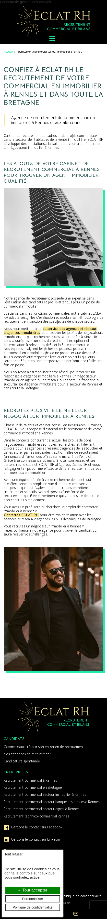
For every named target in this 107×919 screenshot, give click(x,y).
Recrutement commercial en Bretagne (33, 787)
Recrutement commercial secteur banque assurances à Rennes (51, 802)
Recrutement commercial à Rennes (30, 780)
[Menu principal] (52, 38)
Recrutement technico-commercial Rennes (36, 816)
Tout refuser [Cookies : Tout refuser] (13, 854)
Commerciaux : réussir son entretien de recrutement (44, 747)
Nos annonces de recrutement (27, 754)
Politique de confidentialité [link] (33, 907)
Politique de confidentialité (81, 896)
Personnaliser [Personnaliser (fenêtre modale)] (32, 899)
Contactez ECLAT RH (21, 515)
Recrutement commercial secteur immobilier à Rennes (45, 794)
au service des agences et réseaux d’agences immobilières (50, 331)
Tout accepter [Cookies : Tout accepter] (32, 890)
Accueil (8, 51)
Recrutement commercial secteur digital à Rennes (41, 809)
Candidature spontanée (22, 761)
